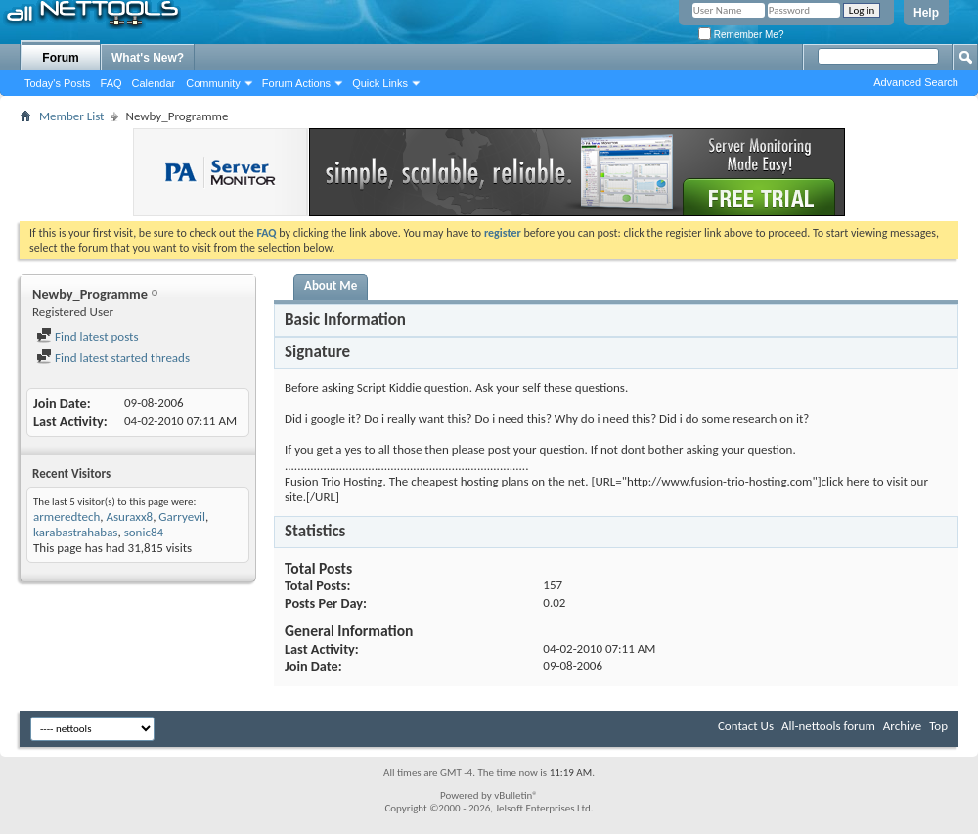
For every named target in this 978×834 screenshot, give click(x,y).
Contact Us (746, 725)
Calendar (154, 83)
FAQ (111, 83)
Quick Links (380, 83)
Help (926, 13)
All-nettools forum (828, 725)
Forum (60, 58)
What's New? (147, 58)
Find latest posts (87, 336)
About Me (330, 285)
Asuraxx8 (129, 516)
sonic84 (143, 532)
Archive (902, 725)
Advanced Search (915, 82)
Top (938, 725)
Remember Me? (740, 34)
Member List (71, 116)
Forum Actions (296, 83)
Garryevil (181, 516)
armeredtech (66, 516)
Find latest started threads (113, 357)
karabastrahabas (75, 532)
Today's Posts (57, 83)
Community (213, 83)
